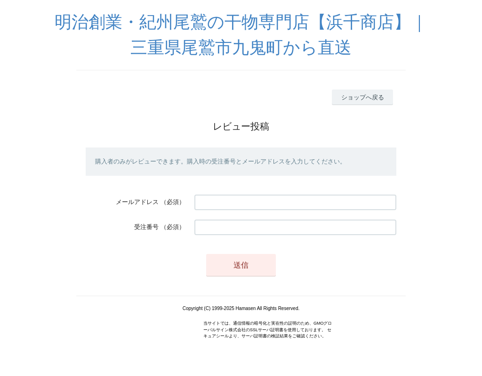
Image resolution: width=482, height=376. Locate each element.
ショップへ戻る (362, 97)
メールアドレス (137, 201)
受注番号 (146, 226)
